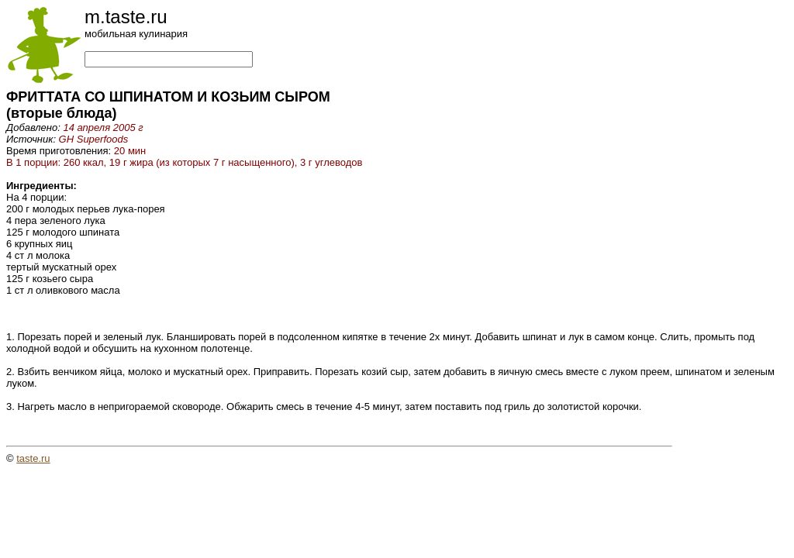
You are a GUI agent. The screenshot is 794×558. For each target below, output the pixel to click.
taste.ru (33, 458)
